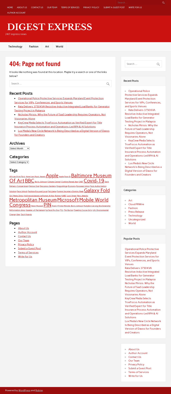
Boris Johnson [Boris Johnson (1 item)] (41, 182)
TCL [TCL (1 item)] (61, 210)
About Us (22, 7)
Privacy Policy (91, 7)
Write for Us (135, 7)
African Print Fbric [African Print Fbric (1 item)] (17, 177)
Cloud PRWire (136, 204)
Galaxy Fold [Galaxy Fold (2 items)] (97, 190)
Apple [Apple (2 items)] (52, 175)
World (59, 46)
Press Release (136, 211)
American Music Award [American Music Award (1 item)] (35, 177)
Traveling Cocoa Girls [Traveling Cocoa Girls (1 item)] (83, 210)
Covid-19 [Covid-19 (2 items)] (94, 181)
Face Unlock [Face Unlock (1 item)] (22, 191)
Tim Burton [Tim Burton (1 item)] (68, 210)
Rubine (39, 390)
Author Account (16, 12)
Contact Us (37, 7)
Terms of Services (70, 7)
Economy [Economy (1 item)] (72, 186)
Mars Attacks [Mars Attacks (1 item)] (82, 196)
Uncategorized (136, 219)
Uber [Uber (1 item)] (18, 214)
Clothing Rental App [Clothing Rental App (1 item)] (69, 182)
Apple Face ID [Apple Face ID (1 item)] (65, 177)
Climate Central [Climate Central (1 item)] (54, 182)
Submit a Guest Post (114, 7)
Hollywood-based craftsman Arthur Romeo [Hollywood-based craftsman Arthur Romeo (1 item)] (42, 196)
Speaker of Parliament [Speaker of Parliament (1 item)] (35, 210)
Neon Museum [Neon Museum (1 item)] (37, 206)
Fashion (33, 46)
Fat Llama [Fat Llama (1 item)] (52, 191)
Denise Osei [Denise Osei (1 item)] (34, 186)
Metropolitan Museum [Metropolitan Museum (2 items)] (33, 200)
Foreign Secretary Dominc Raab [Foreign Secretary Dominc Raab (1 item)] (70, 191)
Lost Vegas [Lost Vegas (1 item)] (71, 196)
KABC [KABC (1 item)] (63, 196)
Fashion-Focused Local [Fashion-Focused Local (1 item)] (38, 191)
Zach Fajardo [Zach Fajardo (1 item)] (26, 214)
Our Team (52, 7)
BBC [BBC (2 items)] (29, 181)
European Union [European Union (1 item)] (83, 186)
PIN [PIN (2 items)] (47, 205)
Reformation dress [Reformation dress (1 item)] (17, 210)
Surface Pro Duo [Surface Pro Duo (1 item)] (52, 210)
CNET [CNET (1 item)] (80, 182)
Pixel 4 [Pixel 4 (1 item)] (55, 206)
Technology (15, 46)
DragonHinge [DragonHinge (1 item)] (61, 186)
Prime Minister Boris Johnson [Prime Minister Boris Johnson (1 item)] (70, 206)
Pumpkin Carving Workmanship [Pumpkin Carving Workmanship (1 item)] (97, 206)
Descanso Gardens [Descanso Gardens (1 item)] (48, 186)
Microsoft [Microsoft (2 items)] (68, 200)
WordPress (24, 390)
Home (10, 7)
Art (47, 46)
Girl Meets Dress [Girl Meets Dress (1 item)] (16, 196)
